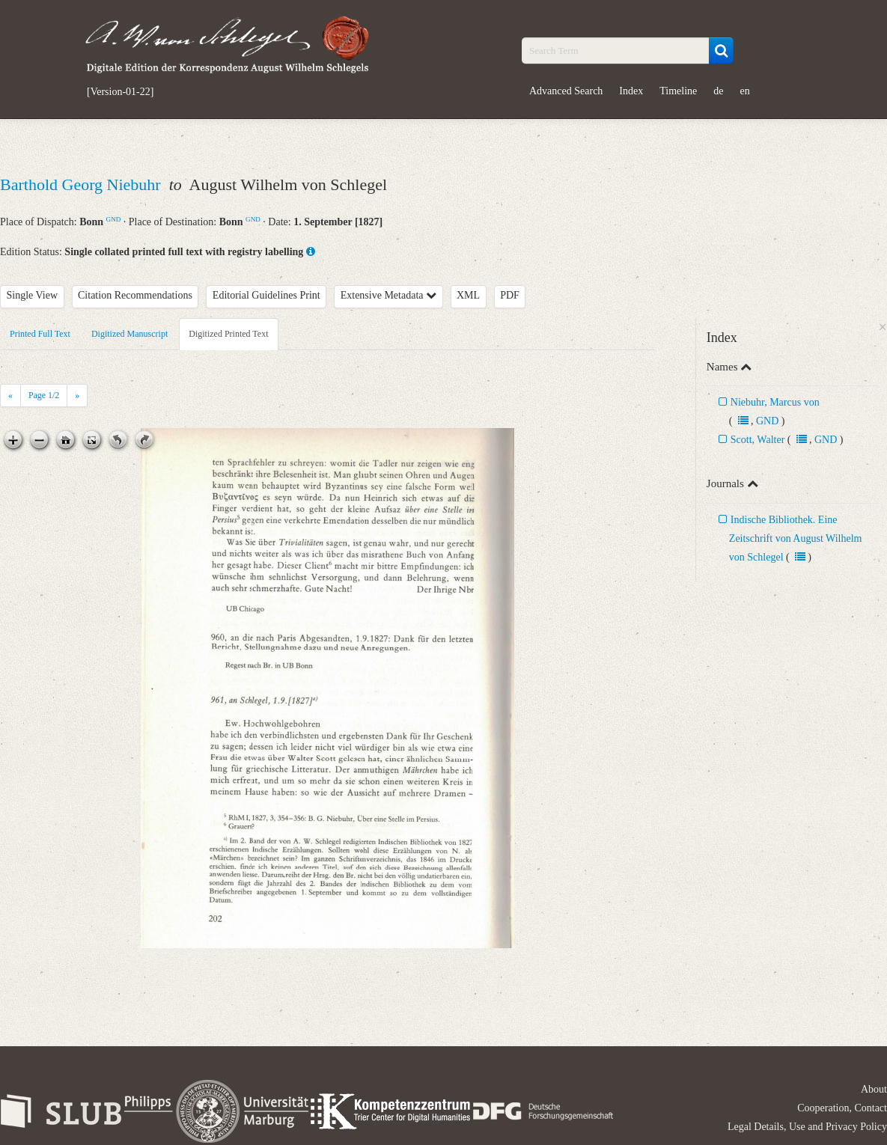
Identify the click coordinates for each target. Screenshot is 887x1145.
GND (113, 219)
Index (631, 91)
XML (468, 295)
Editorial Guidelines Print (266, 295)
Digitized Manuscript (129, 334)
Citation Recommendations (135, 295)
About (874, 1089)
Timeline (678, 91)
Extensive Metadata (388, 295)
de (718, 91)
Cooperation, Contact (842, 1108)
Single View (32, 295)
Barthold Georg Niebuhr (82, 184)
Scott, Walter (759, 439)
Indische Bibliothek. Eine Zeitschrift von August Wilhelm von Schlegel (795, 538)
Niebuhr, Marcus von (775, 402)
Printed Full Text (40, 334)
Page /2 (43, 395)
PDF (509, 295)
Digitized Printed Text (228, 334)
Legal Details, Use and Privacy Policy (807, 1126)
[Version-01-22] (120, 92)
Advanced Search (566, 91)
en (745, 91)
